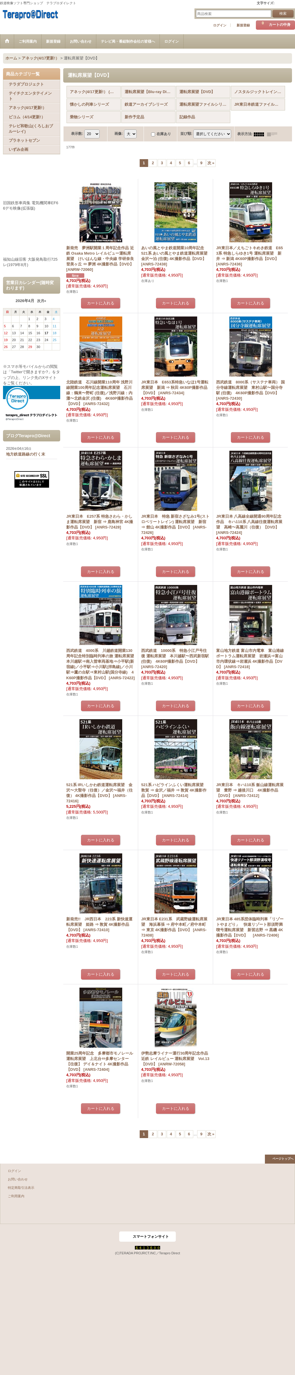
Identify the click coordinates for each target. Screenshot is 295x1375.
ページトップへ (282, 1158)
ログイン (219, 25)
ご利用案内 (16, 1196)
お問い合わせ (18, 1179)
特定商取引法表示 (21, 1187)
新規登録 (243, 25)
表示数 (77, 134)
